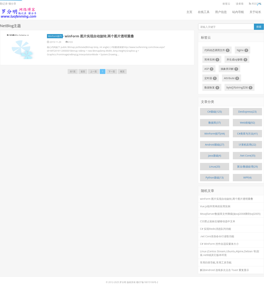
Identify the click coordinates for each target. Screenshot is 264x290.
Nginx (242, 50)
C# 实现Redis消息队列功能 (215, 228)
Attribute (231, 78)
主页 (189, 12)
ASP (208, 69)
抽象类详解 (229, 69)
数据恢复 (211, 87)
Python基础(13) (214, 177)
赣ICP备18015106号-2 (147, 282)
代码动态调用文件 (217, 50)
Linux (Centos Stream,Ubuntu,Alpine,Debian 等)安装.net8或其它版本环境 (229, 253)
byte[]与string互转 (239, 87)
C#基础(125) (214, 111)
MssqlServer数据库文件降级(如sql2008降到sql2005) (230, 213)
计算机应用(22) (247, 144)
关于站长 (255, 12)
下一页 (111, 71)
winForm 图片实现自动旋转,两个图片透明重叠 (99, 36)
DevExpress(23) (247, 111)
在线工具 (204, 12)
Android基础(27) (214, 144)
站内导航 (238, 12)
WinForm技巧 (55, 36)
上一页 (93, 71)
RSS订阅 (255, 3)
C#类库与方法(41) (247, 133)
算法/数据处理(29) (247, 166)
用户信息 (221, 12)
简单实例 (211, 59)
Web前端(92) (247, 122)
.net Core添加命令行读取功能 (217, 236)
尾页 (122, 71)
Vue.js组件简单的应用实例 (215, 206)
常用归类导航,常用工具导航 (216, 262)
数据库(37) (214, 122)
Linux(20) (214, 166)
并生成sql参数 (237, 59)
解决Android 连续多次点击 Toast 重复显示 (224, 270)
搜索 (258, 26)
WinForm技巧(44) (214, 133)
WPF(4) (247, 177)
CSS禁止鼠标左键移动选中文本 (217, 221)
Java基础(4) (214, 155)
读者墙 (239, 3)
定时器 (210, 78)
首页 (83, 71)
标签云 (226, 3)
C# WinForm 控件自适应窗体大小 (219, 244)
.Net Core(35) (247, 155)
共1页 (73, 71)
